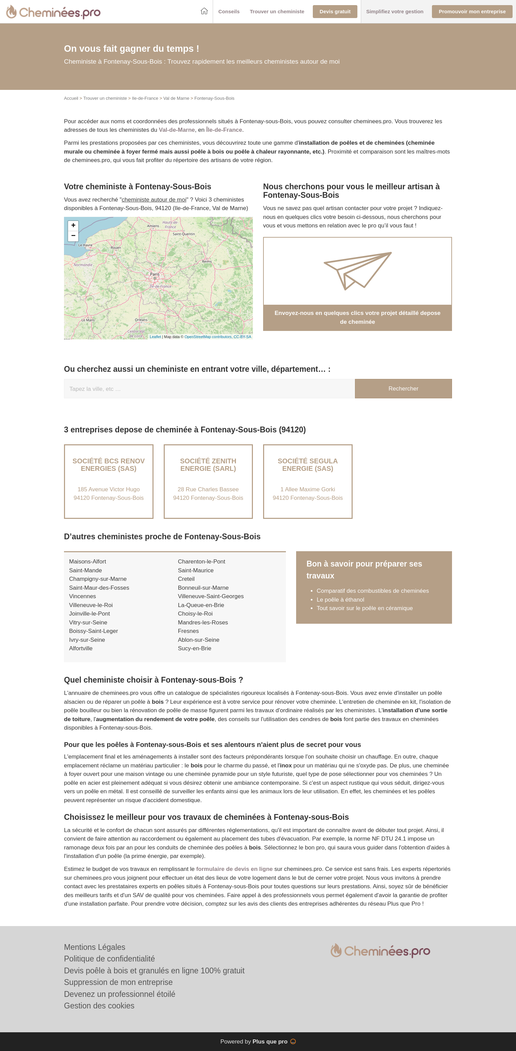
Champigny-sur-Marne (98, 579)
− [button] (73, 236)
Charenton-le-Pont (201, 561)
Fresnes (188, 631)
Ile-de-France (145, 98)
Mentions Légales (94, 947)
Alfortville (81, 648)
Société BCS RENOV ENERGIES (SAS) (108, 464)
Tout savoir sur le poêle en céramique (365, 608)
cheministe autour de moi (154, 199)
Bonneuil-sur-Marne (203, 588)
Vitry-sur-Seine (88, 622)
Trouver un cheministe (105, 98)
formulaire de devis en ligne (234, 869)
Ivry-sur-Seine (87, 640)
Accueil (71, 98)
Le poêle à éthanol (340, 599)
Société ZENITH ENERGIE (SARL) (208, 464)
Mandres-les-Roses (203, 622)
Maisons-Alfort (87, 561)
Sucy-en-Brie (194, 648)
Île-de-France (224, 130)
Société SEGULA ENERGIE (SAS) (308, 464)
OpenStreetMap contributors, (208, 337)
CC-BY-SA (242, 337)
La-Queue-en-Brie (201, 605)
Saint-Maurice (196, 570)
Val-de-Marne (177, 130)
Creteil (186, 579)
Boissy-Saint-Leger (93, 631)
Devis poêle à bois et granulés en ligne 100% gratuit (154, 970)
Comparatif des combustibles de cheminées (373, 591)
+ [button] (73, 226)
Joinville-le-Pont (89, 613)
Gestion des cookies (99, 1005)
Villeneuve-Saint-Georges (211, 596)
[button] (229, 11)
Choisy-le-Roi (195, 613)
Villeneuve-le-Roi (91, 605)
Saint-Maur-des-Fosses (99, 588)
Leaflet (155, 337)
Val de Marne (176, 98)
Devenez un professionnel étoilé (119, 994)
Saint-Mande (85, 570)
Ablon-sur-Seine (199, 640)
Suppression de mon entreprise (118, 982)
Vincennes (82, 596)
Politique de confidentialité (109, 958)
